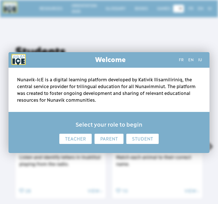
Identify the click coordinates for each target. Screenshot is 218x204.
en (191, 60)
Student (142, 139)
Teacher (75, 139)
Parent (109, 139)
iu (200, 60)
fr (181, 60)
